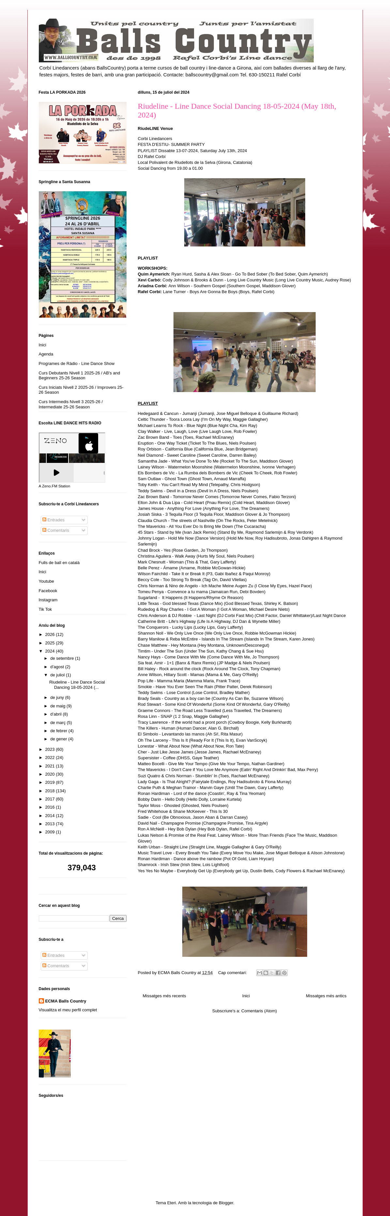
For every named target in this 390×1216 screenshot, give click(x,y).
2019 (50, 782)
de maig (58, 705)
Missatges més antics (326, 995)
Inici (246, 995)
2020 (50, 774)
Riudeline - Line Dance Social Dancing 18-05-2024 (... (77, 685)
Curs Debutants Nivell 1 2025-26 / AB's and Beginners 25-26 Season (79, 376)
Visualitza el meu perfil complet (68, 1009)
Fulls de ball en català (59, 562)
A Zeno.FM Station (54, 486)
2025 (50, 642)
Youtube (46, 581)
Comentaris (55, 530)
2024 (50, 651)
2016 (50, 807)
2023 (50, 749)
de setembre (62, 658)
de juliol (58, 674)
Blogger (226, 1202)
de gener (59, 738)
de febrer (59, 730)
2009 (50, 831)
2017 (50, 799)
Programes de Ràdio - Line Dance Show (77, 363)
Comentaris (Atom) (259, 1010)
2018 (50, 790)
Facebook (48, 590)
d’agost (57, 666)
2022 (50, 757)
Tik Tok (45, 609)
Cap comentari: (233, 972)
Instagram (48, 599)
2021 (50, 766)
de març (58, 722)
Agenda (46, 354)
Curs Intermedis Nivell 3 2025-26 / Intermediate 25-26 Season (71, 404)
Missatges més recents (164, 995)
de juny (57, 697)
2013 (50, 823)
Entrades (53, 519)
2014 (50, 815)
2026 (50, 634)
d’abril (56, 714)
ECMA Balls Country (65, 1001)
